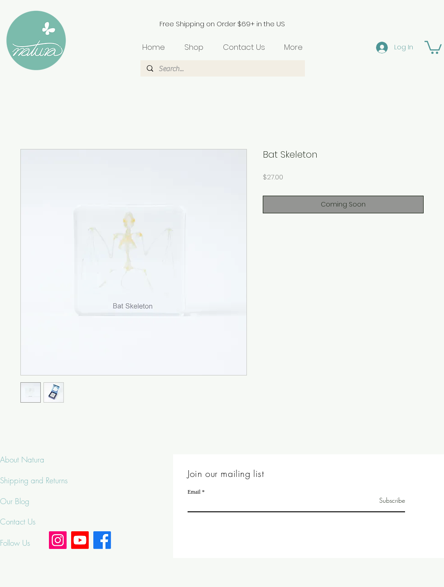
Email (194, 492)
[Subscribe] (382, 500)
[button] (433, 46)
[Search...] (222, 68)
